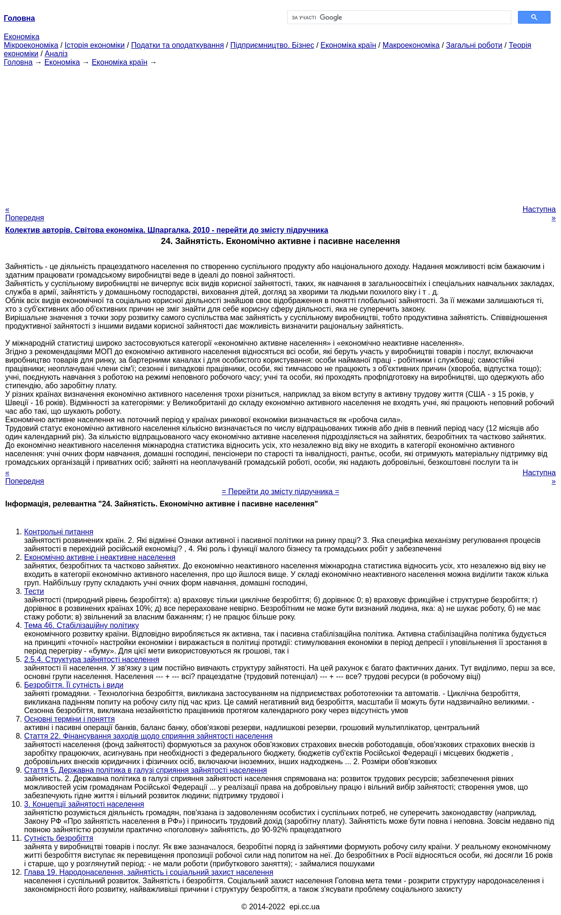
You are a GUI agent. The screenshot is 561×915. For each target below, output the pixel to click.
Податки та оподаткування (177, 45)
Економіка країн (349, 45)
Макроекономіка (411, 45)
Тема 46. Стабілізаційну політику (81, 625)
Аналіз (56, 54)
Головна (18, 62)
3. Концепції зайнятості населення (84, 804)
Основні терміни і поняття (69, 719)
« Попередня (24, 213)
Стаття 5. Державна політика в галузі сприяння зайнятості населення (145, 770)
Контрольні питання (58, 532)
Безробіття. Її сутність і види (73, 685)
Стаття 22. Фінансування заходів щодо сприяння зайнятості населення (148, 736)
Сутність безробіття (58, 838)
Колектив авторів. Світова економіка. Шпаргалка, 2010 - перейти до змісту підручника (166, 230)
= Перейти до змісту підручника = (281, 492)
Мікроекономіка (31, 45)
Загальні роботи (474, 45)
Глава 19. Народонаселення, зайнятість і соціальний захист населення (148, 872)
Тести (34, 591)
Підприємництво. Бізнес (272, 45)
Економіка (21, 37)
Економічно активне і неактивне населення (99, 557)
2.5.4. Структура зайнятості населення (91, 659)
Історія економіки (95, 45)
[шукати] (398, 17)
